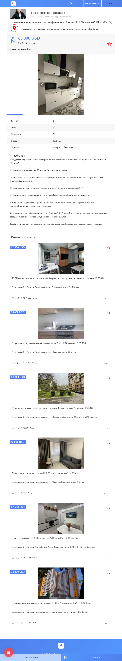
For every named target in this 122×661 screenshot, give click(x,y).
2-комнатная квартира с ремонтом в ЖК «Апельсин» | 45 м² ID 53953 (51, 603)
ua (105, 3)
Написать (95, 657)
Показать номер (32, 657)
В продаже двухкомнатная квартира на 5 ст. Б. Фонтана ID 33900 (49, 343)
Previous (42, 84)
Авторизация (92, 3)
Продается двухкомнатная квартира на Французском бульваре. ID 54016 (53, 408)
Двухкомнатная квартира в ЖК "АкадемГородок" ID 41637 (45, 473)
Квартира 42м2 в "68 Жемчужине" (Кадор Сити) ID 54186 (45, 538)
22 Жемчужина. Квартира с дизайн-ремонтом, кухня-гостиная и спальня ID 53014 (58, 278)
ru (110, 3)
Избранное (70, 3)
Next (80, 84)
